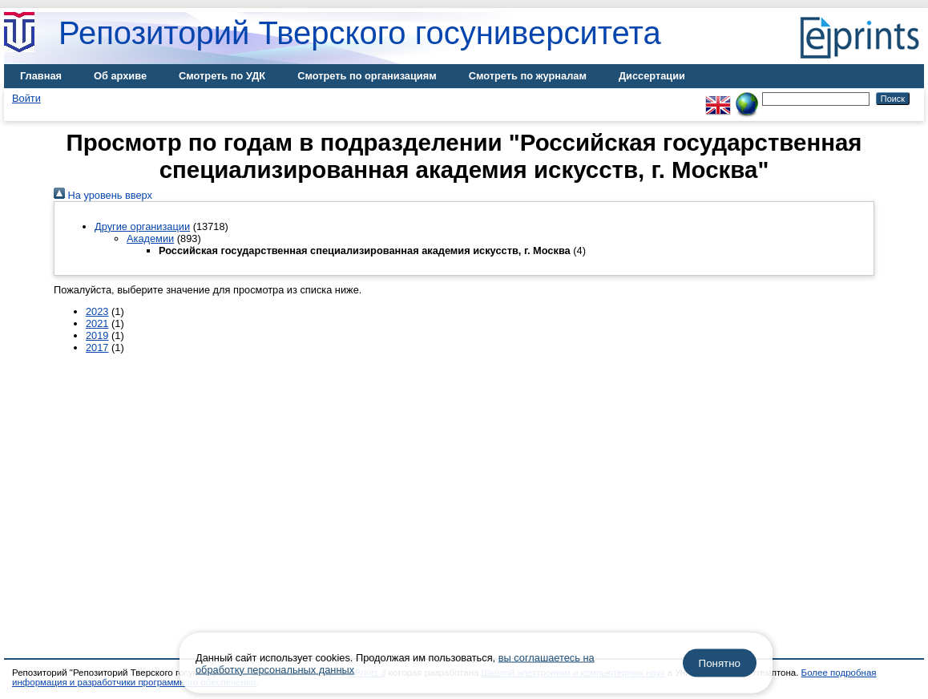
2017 (97, 347)
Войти (26, 98)
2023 (97, 311)
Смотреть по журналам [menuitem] (528, 76)
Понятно (719, 663)
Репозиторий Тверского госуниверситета (360, 33)
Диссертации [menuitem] (652, 76)
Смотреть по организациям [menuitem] (367, 76)
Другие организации (142, 226)
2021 (97, 323)
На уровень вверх (103, 195)
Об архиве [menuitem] (120, 76)
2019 (97, 335)
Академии (150, 238)
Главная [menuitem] (41, 76)
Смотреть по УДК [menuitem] (222, 76)
